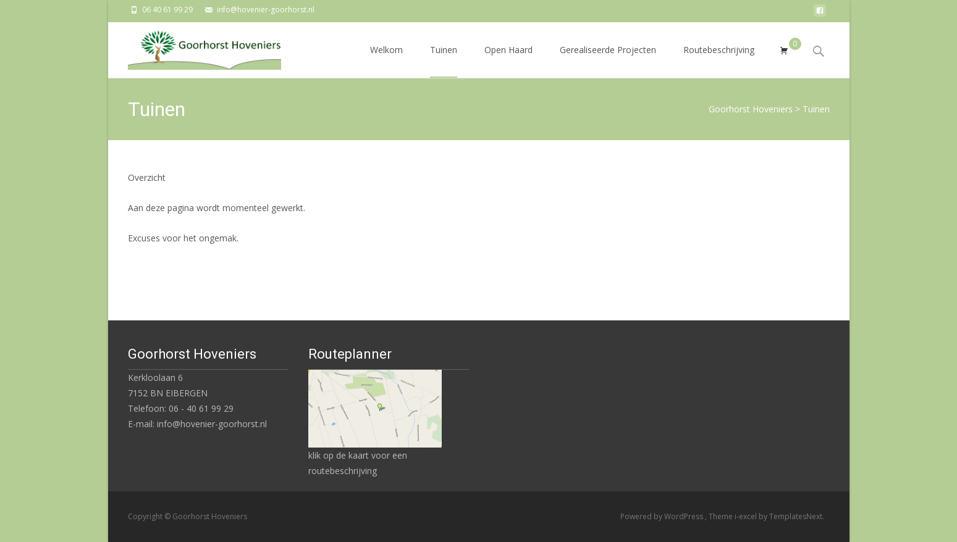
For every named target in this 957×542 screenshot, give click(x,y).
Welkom (386, 61)
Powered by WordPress (662, 516)
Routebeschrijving (718, 61)
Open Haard (508, 61)
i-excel (747, 516)
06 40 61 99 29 (167, 9)
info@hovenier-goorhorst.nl (265, 9)
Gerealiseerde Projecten (608, 61)
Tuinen (443, 61)
